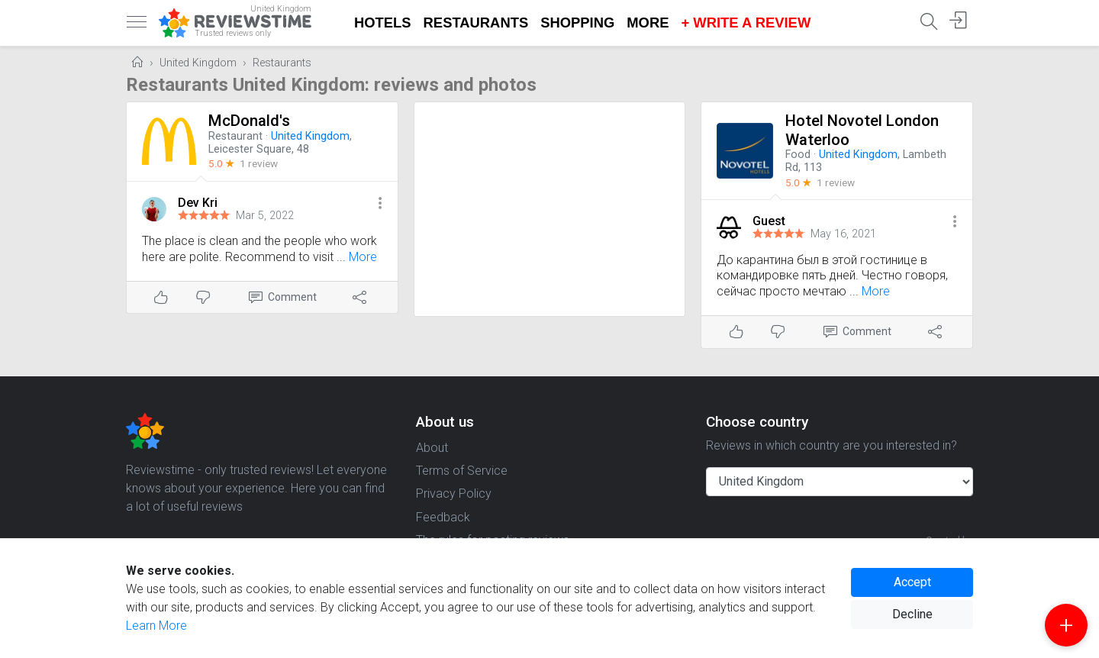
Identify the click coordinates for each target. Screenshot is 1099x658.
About (432, 447)
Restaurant (235, 136)
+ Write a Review (746, 23)
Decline (912, 614)
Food (798, 154)
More (648, 23)
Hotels (382, 23)
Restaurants (476, 23)
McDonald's (249, 120)
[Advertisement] (549, 209)
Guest (769, 221)
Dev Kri (198, 202)
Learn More (156, 625)
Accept (912, 582)
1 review (259, 163)
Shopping (577, 23)
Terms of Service (462, 470)
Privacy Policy (453, 493)
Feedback (443, 517)
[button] (380, 204)
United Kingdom (198, 62)
